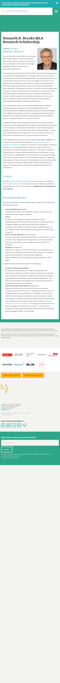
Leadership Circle (11, 375)
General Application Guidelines (20, 181)
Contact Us (5, 409)
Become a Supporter (33, 375)
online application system (12, 184)
